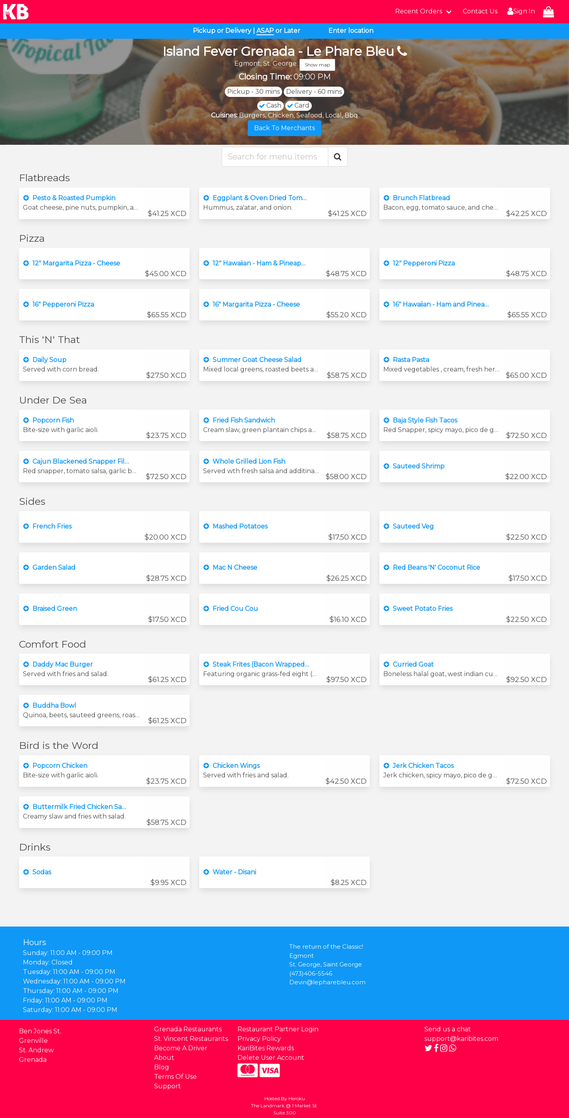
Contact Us (480, 11)
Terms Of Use (175, 1076)
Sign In (520, 11)
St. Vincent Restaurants (191, 1038)
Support (167, 1086)
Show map (317, 65)
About (164, 1057)
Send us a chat (447, 1029)
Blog (161, 1067)
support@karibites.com (461, 1038)
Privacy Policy (259, 1038)
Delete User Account (270, 1057)
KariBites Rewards (265, 1048)
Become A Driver (180, 1048)
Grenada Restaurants (188, 1029)
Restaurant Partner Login (277, 1029)
